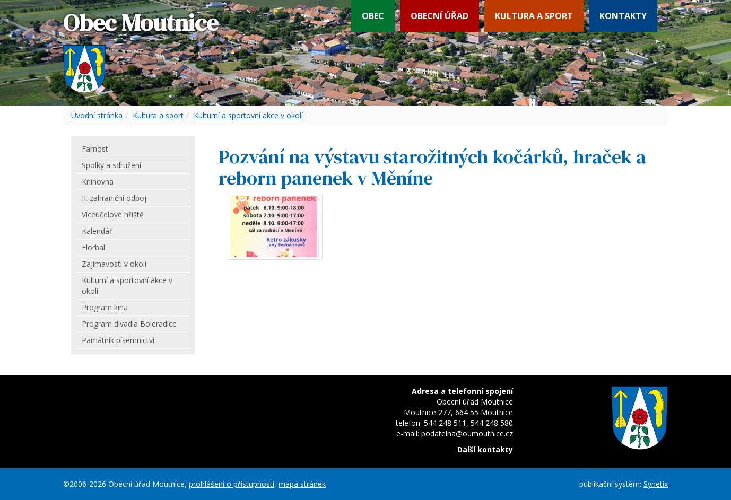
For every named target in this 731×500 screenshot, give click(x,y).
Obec (373, 16)
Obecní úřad (439, 16)
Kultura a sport (534, 16)
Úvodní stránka (97, 115)
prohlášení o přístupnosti (231, 484)
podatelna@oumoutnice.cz (467, 433)
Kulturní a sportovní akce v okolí (248, 115)
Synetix (655, 484)
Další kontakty (485, 449)
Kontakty (623, 16)
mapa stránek (302, 484)
